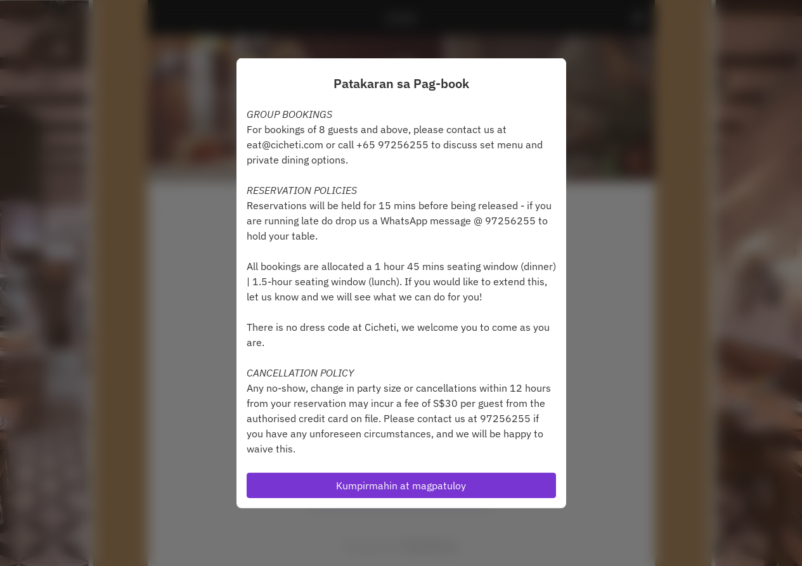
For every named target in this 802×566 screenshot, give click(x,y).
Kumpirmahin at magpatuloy (401, 485)
